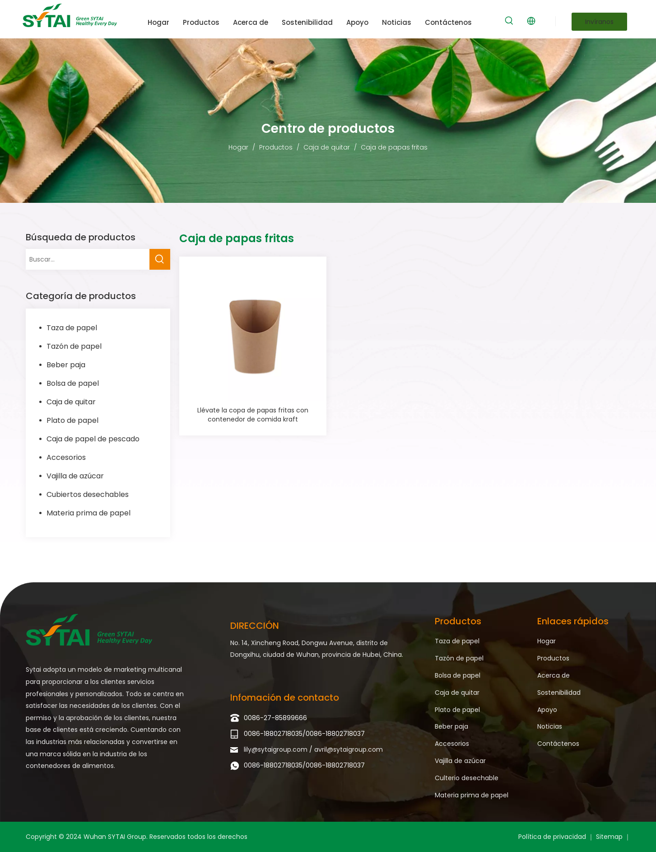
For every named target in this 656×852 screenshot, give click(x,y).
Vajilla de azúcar (75, 476)
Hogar (546, 641)
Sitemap (610, 836)
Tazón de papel (74, 346)
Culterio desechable (466, 777)
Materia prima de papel (88, 513)
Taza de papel (72, 328)
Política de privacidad (553, 836)
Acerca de (553, 675)
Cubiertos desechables (88, 494)
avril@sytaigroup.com (348, 749)
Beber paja (66, 365)
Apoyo (547, 709)
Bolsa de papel (73, 383)
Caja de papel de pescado (93, 439)
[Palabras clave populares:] (509, 21)
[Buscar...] (87, 259)
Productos (553, 658)
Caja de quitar (71, 402)
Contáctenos (558, 743)
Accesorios (66, 457)
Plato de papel (72, 420)
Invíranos (599, 21)
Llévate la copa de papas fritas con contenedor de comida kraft (252, 415)
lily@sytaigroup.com (276, 749)
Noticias (549, 726)
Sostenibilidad (559, 692)
